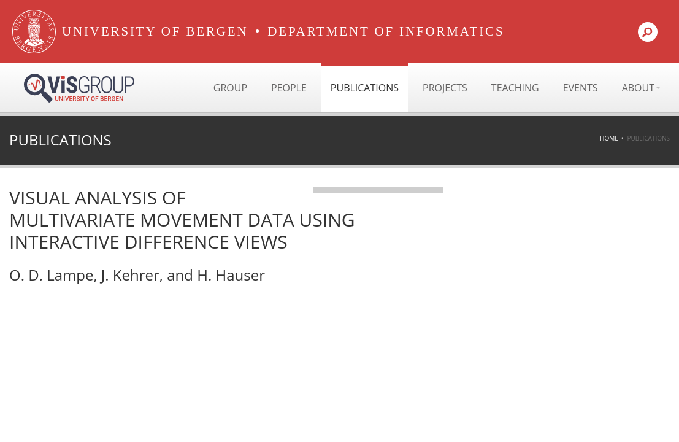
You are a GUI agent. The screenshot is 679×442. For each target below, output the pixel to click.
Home (609, 138)
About (641, 88)
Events (580, 88)
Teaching (515, 88)
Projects (445, 88)
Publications (365, 88)
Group (230, 88)
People (289, 88)
